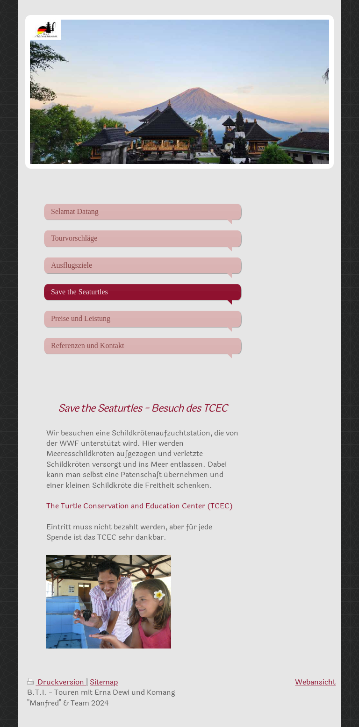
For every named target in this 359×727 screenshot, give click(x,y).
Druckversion (56, 682)
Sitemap (104, 682)
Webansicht (315, 682)
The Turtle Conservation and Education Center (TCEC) (139, 506)
